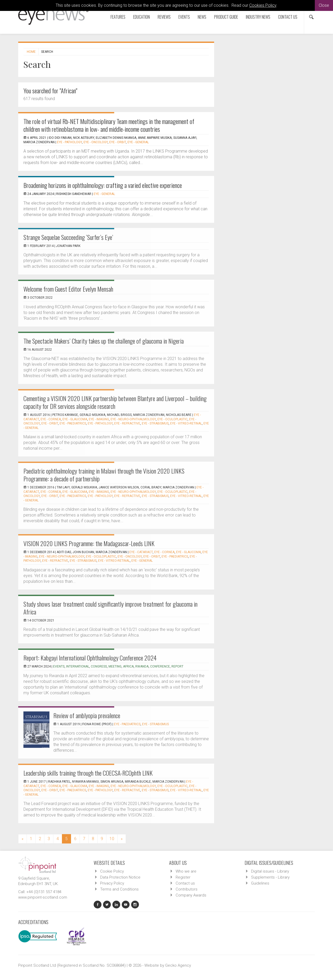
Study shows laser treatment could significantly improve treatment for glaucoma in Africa (110, 607)
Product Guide (226, 17)
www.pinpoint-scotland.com (42, 897)
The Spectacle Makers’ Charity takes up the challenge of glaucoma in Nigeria (103, 340)
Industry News (258, 17)
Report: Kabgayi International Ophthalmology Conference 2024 (90, 657)
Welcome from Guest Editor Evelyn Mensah (68, 288)
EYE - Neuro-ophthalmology (133, 419)
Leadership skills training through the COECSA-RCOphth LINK (88, 772)
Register (183, 877)
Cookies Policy (262, 5)
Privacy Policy (112, 883)
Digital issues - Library (270, 871)
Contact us (287, 17)
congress (99, 666)
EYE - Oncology (96, 142)
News (202, 17)
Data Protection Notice (120, 877)
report (177, 666)
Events (184, 17)
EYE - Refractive (127, 423)
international (77, 666)
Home (31, 52)
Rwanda (142, 666)
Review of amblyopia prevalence (86, 715)
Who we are (186, 871)
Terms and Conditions (119, 889)
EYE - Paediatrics (73, 423)
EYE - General (138, 142)
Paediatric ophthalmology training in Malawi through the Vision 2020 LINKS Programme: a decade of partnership (103, 474)
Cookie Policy (112, 871)
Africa (128, 666)
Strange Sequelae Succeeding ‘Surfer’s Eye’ (68, 237)
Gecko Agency (178, 965)
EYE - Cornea (51, 419)
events (59, 666)
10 (112, 838)
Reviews (164, 17)
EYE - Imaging (99, 419)
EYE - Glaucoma (74, 419)
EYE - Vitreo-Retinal (186, 423)
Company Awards (191, 895)
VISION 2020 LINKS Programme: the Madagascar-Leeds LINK (89, 543)
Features (118, 17)
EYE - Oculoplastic (172, 419)
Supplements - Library (270, 877)
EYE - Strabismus (155, 423)
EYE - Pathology (69, 142)
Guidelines (260, 883)
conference (160, 666)
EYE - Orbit (117, 142)
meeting (114, 666)
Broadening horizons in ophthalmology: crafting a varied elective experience (102, 185)
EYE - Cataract (141, 552)
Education (141, 17)
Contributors (186, 889)
